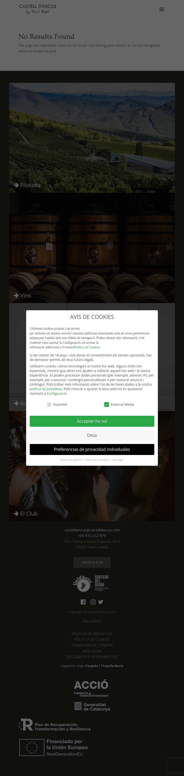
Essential (57, 404)
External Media (119, 404)
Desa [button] (92, 435)
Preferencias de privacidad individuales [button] (92, 449)
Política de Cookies (87, 347)
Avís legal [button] (118, 459)
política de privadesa (46, 389)
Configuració (56, 393)
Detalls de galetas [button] (71, 459)
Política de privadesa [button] (97, 459)
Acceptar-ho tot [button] (92, 421)
